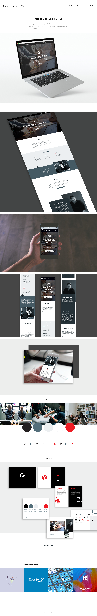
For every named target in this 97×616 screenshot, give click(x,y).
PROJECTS (71, 5)
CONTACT (85, 5)
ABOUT (78, 5)
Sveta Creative (13, 5)
